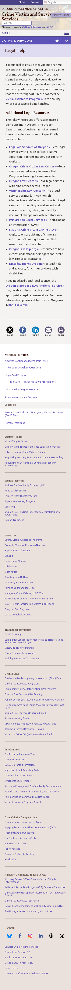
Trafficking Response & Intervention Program (29, 598)
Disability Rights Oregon (25, 263)
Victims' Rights (13, 436)
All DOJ (50, 27)
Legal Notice (11, 968)
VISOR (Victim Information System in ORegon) (29, 604)
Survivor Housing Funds (17, 718)
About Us (24, 2)
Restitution (10, 859)
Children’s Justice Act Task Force (22, 900)
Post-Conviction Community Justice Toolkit (27, 797)
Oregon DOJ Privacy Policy (19, 963)
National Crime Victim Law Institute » (33, 229)
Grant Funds (12, 673)
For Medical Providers (16, 843)
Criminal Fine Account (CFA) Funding (23, 694)
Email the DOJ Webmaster (19, 957)
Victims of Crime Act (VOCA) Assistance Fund (28, 734)
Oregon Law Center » (23, 181)
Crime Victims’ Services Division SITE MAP (26, 973)
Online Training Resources (19, 653)
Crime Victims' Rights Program (22, 389)
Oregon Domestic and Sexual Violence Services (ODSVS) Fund (34, 706)
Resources (10, 535)
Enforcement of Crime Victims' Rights (25, 452)
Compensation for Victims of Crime (23, 822)
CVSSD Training (13, 634)
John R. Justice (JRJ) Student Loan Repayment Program (34, 699)
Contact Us (37, 2)
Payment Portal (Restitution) (20, 854)
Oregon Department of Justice (25, 9)
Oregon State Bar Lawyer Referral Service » (34, 285)
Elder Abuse (11, 572)
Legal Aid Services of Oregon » (30, 147)
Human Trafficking (15, 422)
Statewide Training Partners (19, 648)
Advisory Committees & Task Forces (25, 874)
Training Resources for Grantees (22, 658)
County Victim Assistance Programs (23, 540)
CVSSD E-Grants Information (20, 765)
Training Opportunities (18, 629)
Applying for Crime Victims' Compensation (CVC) (30, 827)
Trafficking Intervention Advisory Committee (28, 911)
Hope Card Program (16, 375)
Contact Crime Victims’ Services (21, 947)
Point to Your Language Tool (20, 754)
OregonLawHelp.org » (24, 249)
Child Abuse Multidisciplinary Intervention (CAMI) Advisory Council (35, 894)
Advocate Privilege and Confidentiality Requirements (33, 786)
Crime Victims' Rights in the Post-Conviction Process (32, 447)
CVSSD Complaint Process (18, 614)
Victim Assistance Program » (24, 99)
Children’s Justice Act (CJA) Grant (22, 683)
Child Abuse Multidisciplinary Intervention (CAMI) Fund (33, 678)
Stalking (9, 556)
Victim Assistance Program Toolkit (23, 802)
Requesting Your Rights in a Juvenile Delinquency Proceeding (30, 464)
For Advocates (12, 849)
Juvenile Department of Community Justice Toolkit (32, 791)
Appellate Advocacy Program (21, 397)
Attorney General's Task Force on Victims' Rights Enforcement (30, 880)
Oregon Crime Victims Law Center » (33, 166)
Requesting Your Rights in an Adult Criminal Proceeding (34, 457)
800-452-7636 (18, 305)
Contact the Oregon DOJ (18, 952)
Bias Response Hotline (16, 577)
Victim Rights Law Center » (27, 190)
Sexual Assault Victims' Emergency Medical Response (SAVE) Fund (34, 414)
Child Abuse (11, 566)
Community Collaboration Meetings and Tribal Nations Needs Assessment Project (34, 641)
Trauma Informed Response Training (24, 729)
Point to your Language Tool (20, 588)
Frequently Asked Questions (24, 367)
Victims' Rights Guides (16, 441)
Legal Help (10, 404)
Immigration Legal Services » (28, 219)
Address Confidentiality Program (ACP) (26, 360)
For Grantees (12, 749)
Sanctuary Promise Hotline (19, 582)
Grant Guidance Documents (19, 775)
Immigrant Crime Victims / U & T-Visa (24, 593)
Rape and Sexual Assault (17, 550)
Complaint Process (14, 759)
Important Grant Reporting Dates (22, 770)
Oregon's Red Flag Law (17, 609)
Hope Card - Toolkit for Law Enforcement (31, 381)
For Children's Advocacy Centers (21, 838)
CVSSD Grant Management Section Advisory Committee (34, 906)
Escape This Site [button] (60, 15)
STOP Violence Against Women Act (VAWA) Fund (30, 723)
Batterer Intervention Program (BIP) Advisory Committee (35, 887)
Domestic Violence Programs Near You (25, 545)
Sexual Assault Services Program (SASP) (25, 713)
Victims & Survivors (32, 27)
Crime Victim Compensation (21, 817)
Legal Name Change (15, 561)
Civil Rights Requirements (18, 781)
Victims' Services (14, 480)
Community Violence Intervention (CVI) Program (30, 689)
